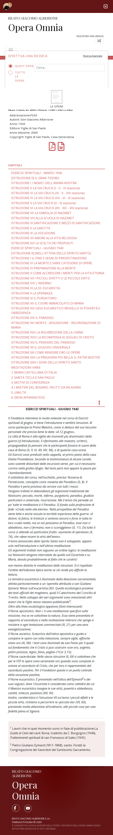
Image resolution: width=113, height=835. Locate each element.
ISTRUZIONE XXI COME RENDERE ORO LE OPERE (45, 352)
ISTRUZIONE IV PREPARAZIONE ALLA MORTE (43, 268)
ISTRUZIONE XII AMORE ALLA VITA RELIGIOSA (44, 238)
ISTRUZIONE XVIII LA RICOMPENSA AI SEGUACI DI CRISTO (52, 337)
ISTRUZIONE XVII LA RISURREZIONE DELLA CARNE (47, 332)
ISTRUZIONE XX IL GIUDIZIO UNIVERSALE (40, 347)
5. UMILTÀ (18, 392)
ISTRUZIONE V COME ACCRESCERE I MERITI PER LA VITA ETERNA (57, 273)
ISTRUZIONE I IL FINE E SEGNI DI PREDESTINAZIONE (49, 258)
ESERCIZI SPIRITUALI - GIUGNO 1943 (37, 248)
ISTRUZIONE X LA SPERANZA (31, 293)
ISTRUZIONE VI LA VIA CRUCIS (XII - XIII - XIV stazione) (49, 208)
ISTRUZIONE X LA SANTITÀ (30, 228)
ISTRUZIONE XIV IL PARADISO (32, 318)
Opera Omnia (35, 27)
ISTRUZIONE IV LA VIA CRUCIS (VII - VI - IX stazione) (48, 198)
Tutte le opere (17, 76)
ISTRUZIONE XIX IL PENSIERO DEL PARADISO (43, 342)
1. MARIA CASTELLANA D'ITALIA (34, 372)
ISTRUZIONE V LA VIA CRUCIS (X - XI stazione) (43, 203)
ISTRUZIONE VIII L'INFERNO (31, 283)
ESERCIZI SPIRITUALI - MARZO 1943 (36, 173)
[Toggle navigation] (105, 6)
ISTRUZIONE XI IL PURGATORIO (34, 298)
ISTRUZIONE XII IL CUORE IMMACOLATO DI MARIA (47, 303)
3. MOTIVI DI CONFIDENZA (30, 382)
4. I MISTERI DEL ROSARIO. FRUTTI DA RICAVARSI (46, 387)
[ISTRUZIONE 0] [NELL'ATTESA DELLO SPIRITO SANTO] (51, 253)
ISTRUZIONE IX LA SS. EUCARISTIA (35, 288)
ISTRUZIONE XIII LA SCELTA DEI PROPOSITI (42, 243)
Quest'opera (18, 66)
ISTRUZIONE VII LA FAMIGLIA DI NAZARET (41, 213)
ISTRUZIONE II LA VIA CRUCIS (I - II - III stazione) (45, 188)
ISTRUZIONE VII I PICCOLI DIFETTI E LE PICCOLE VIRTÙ (50, 278)
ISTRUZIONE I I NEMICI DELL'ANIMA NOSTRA (44, 183)
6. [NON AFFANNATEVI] (28, 397)
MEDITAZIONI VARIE (26, 367)
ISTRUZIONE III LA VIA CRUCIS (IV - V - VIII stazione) (48, 193)
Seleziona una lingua (90, 36)
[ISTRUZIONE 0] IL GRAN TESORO (35, 178)
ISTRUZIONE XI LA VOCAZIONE (33, 233)
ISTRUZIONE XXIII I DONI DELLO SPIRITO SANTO (46, 362)
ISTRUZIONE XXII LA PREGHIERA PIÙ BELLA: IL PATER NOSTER (55, 357)
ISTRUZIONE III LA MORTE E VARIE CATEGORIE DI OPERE (51, 263)
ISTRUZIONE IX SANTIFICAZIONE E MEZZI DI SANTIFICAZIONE (55, 223)
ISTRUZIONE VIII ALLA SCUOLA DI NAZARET (42, 218)
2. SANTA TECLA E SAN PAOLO (33, 377)
